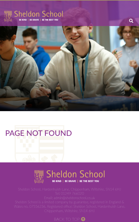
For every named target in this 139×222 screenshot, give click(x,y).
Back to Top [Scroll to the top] (67, 219)
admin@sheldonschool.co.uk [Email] (74, 198)
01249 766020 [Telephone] (72, 193)
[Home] (33, 16)
